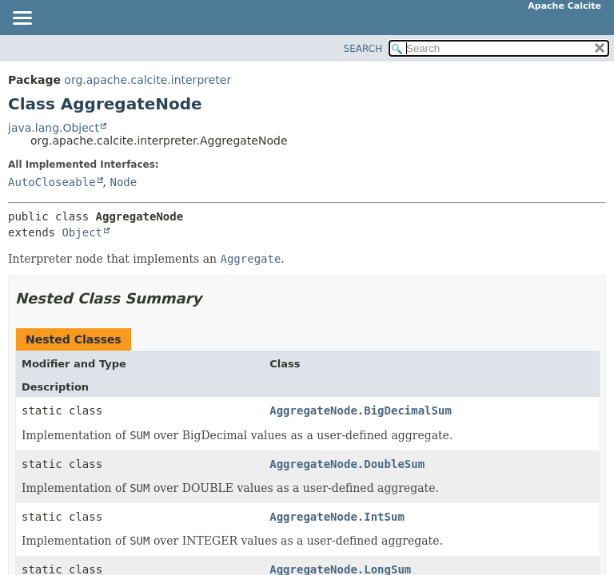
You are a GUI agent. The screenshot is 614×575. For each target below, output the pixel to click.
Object (82, 232)
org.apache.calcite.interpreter (147, 79)
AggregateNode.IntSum (337, 516)
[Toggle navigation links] (21, 19)
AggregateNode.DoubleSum (347, 464)
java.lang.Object (53, 127)
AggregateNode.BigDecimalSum (360, 410)
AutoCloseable (52, 182)
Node (123, 182)
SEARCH (363, 48)
